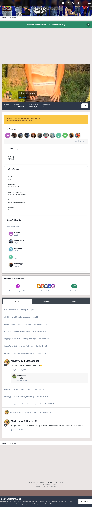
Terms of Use (49, 504)
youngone (17, 256)
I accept (85, 501)
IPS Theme (32, 482)
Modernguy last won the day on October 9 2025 (23, 118)
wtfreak (6, 331)
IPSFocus (41, 482)
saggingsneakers (10, 339)
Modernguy (24, 310)
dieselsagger (18, 264)
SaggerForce (8, 346)
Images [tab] (74, 301)
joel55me (7, 324)
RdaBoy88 (31, 421)
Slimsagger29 (9, 397)
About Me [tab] (46, 301)
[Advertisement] (46, 47)
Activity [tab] (17, 301)
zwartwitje (17, 233)
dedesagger (32, 360)
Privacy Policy (58, 482)
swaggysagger (19, 240)
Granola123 (8, 389)
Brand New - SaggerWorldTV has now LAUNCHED (44, 25)
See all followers (80, 141)
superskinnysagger (10, 404)
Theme (49, 482)
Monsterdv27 (8, 353)
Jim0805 (7, 317)
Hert (5, 310)
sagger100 (18, 248)
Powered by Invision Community (46, 487)
